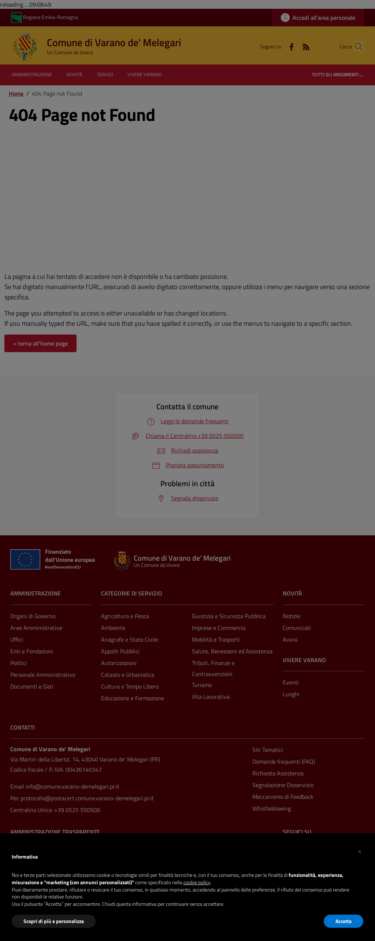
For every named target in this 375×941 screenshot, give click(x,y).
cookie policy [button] (196, 882)
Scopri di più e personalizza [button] (53, 921)
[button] (359, 851)
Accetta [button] (343, 921)
